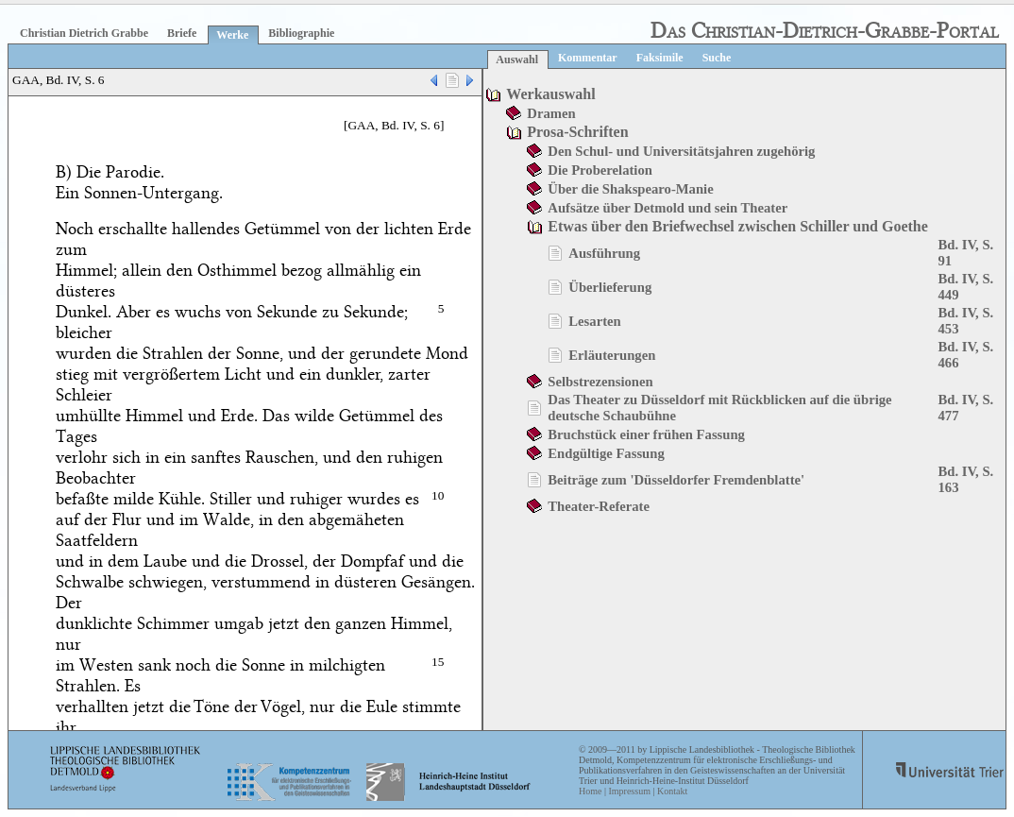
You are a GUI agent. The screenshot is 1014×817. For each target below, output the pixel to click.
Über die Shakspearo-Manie (630, 188)
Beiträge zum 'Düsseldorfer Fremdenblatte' (676, 479)
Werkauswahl (550, 94)
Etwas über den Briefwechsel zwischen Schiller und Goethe (738, 226)
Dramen (551, 113)
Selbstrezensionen (600, 381)
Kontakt (672, 791)
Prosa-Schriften (577, 132)
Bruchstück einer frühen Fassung (646, 434)
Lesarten (594, 321)
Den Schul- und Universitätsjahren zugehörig (681, 151)
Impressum (629, 791)
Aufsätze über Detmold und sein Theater (667, 207)
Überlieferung (609, 287)
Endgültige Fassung (606, 453)
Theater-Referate (599, 506)
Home (590, 791)
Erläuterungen (611, 355)
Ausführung (604, 253)
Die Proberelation (600, 170)
